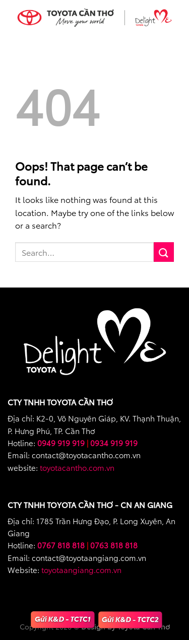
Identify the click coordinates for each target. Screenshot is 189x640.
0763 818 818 (114, 544)
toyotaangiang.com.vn (81, 569)
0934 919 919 (114, 442)
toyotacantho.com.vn (77, 467)
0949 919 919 (61, 442)
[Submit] (164, 252)
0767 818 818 (61, 544)
